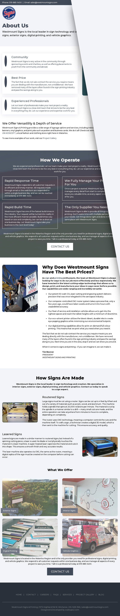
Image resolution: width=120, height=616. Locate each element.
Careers (44, 601)
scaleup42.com (72, 610)
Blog (101, 601)
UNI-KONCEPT (9, 133)
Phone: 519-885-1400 (12, 2)
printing (58, 278)
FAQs (55, 601)
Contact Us (60, 246)
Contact (31, 601)
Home (19, 601)
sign (47, 278)
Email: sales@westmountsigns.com (41, 2)
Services (67, 601)
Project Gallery (50, 138)
